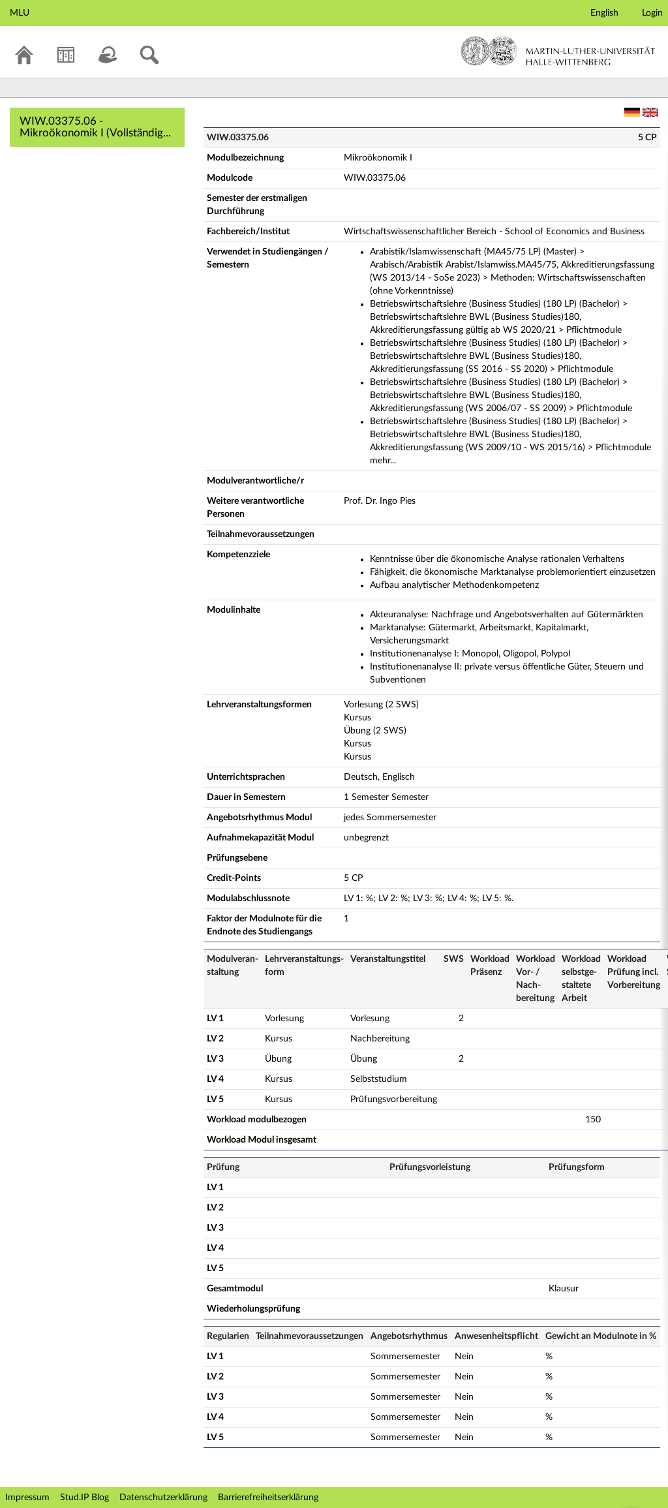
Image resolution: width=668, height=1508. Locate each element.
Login (652, 13)
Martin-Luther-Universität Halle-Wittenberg (558, 50)
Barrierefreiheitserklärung (268, 1497)
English (604, 13)
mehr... (383, 460)
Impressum (27, 1497)
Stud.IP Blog (84, 1497)
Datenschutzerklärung (163, 1497)
